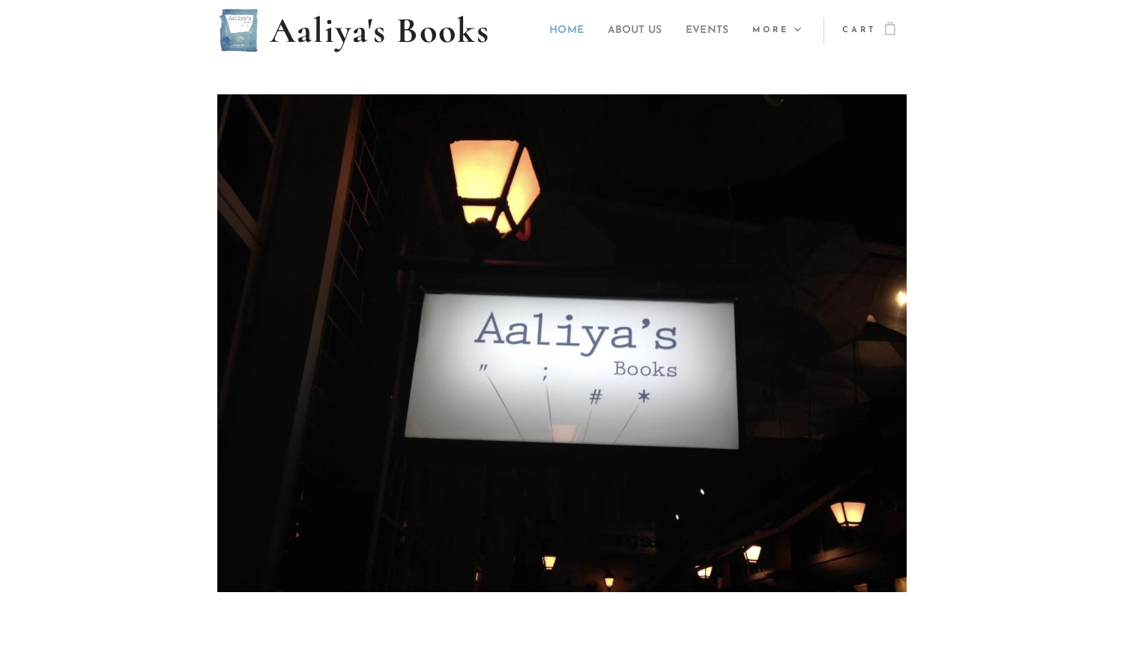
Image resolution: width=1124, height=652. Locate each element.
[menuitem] (549, 30)
